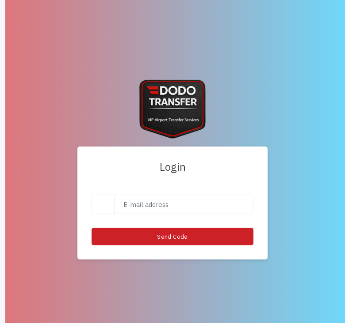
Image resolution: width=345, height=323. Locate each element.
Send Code (172, 236)
